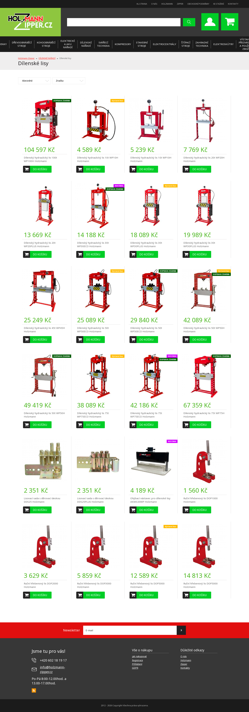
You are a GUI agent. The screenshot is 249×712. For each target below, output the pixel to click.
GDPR (135, 667)
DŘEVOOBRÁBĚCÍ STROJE (22, 44)
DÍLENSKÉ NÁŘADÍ (86, 44)
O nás (154, 3)
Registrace (137, 660)
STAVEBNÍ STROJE (142, 44)
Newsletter (71, 630)
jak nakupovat (139, 656)
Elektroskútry (223, 44)
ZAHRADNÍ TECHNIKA (201, 44)
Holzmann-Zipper (26, 58)
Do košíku (40, 169)
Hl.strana (142, 3)
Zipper (180, 3)
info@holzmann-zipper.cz (52, 669)
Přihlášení (137, 664)
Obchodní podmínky (198, 3)
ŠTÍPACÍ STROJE (185, 44)
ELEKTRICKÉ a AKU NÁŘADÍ (67, 44)
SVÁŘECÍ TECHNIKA (103, 44)
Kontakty (233, 3)
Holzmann (167, 3)
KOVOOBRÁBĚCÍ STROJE (46, 44)
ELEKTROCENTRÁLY (164, 44)
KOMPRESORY (123, 44)
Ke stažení (218, 3)
